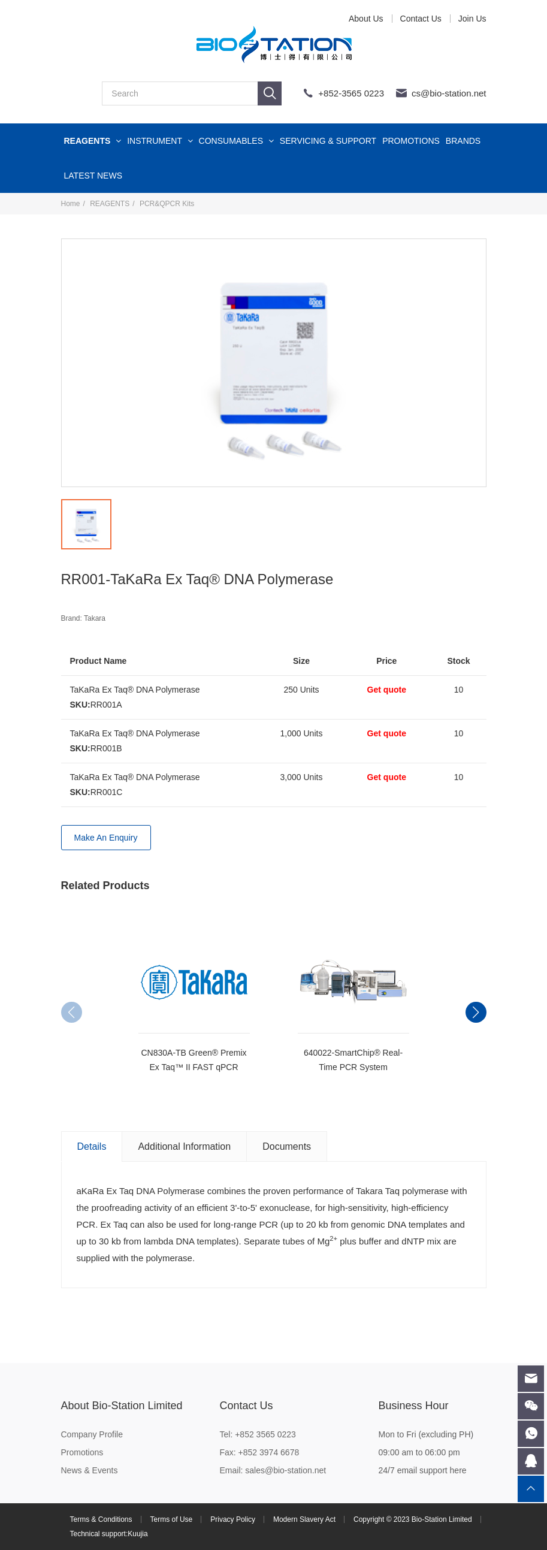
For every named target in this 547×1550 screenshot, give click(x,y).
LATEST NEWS (93, 175)
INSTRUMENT (159, 141)
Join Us (472, 18)
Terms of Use (171, 1519)
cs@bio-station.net (449, 93)
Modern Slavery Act (304, 1519)
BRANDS (463, 141)
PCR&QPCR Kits (167, 204)
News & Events (89, 1470)
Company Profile (92, 1434)
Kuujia (137, 1534)
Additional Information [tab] (184, 1146)
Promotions (82, 1452)
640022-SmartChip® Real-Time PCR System (353, 1060)
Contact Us (421, 18)
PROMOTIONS (411, 141)
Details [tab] (92, 1146)
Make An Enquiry (106, 837)
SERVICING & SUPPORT (328, 141)
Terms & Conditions (101, 1519)
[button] (476, 1012)
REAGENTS (93, 141)
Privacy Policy (232, 1519)
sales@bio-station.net (285, 1470)
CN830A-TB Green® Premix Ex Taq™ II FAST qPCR (193, 1060)
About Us (366, 18)
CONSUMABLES (236, 141)
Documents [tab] (286, 1146)
